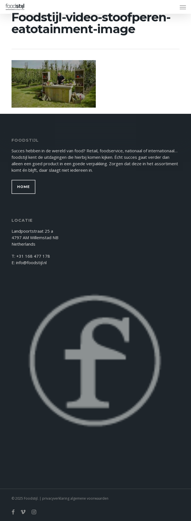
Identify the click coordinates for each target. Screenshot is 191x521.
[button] (183, 7)
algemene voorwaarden (89, 498)
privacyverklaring (55, 498)
